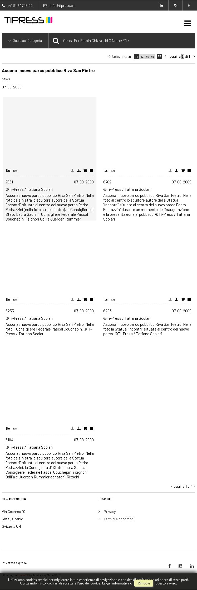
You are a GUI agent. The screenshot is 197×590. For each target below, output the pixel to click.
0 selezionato (120, 56)
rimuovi (144, 583)
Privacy (110, 511)
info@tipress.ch (62, 5)
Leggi (106, 583)
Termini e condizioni (119, 519)
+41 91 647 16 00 (20, 5)
